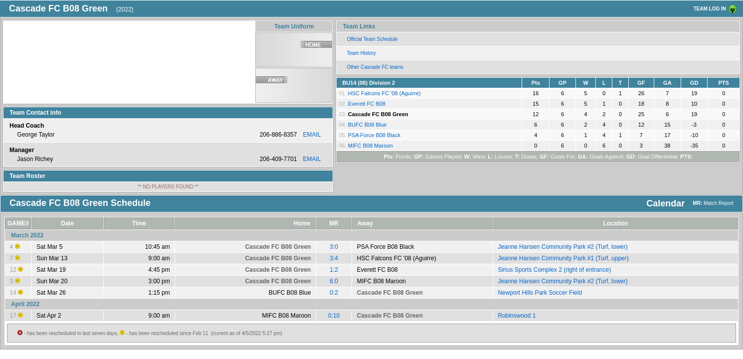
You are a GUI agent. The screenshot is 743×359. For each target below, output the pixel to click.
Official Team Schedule (372, 39)
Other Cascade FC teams (375, 67)
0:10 (334, 315)
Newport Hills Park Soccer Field (540, 292)
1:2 (334, 269)
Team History (361, 53)
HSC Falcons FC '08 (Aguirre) (384, 93)
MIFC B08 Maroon (370, 146)
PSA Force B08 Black (374, 135)
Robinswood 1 (517, 315)
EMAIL (312, 134)
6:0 (334, 281)
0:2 (334, 292)
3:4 (334, 258)
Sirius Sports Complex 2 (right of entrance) (554, 269)
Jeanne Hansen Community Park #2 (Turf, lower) (562, 246)
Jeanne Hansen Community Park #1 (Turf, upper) (563, 258)
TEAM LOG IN (709, 8)
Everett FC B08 (366, 104)
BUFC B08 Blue (367, 125)
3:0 (334, 246)
